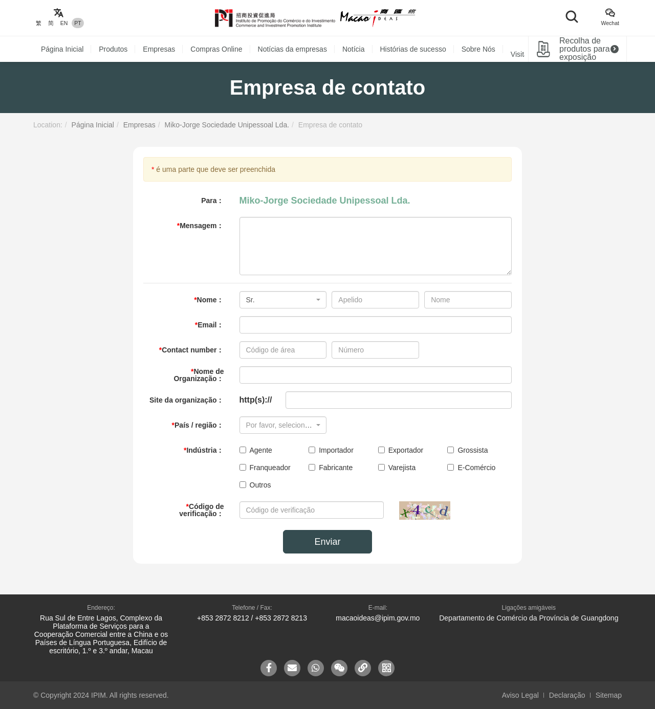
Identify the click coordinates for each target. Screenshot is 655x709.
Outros (255, 485)
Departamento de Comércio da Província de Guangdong (528, 618)
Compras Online (216, 49)
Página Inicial (62, 49)
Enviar (327, 542)
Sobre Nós (478, 49)
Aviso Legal (520, 695)
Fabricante (331, 467)
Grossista (467, 450)
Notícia (353, 49)
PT (77, 23)
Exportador (400, 450)
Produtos (113, 49)
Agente (255, 450)
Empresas (159, 49)
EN (64, 23)
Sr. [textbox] (250, 300)
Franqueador (265, 467)
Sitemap (609, 695)
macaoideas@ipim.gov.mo (378, 618)
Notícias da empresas (292, 49)
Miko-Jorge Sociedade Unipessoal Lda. (226, 125)
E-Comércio (471, 467)
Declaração (567, 695)
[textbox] (280, 425)
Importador (331, 450)
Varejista (397, 467)
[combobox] (283, 299)
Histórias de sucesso (413, 49)
